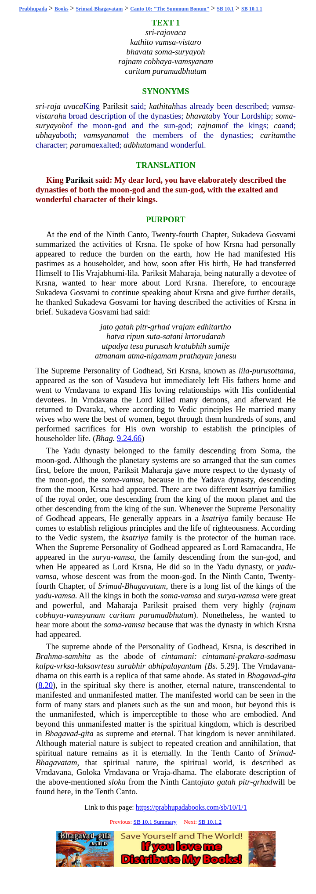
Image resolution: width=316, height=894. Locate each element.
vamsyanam (103, 135)
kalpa (45, 665)
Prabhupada (33, 9)
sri (40, 106)
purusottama (273, 370)
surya (101, 556)
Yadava (213, 479)
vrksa (65, 665)
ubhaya (48, 135)
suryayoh (50, 125)
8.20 (45, 685)
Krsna (145, 244)
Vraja (161, 772)
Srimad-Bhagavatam (99, 9)
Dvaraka (90, 409)
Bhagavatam (145, 585)
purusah (158, 346)
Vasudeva (132, 380)
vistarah (49, 115)
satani (173, 336)
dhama (47, 675)
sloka (116, 781)
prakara (251, 656)
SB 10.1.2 (210, 821)
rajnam (210, 125)
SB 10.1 (225, 9)
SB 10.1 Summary (154, 821)
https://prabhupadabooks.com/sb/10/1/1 (191, 807)
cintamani (177, 656)
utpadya (115, 346)
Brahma (49, 656)
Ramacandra (261, 547)
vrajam (183, 326)
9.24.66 (129, 438)
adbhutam (139, 144)
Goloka (88, 772)
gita (289, 675)
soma (284, 115)
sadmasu (281, 656)
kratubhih (190, 346)
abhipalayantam (174, 665)
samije (219, 346)
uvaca (74, 106)
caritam (273, 135)
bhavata (199, 115)
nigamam (162, 355)
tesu (136, 346)
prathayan (196, 355)
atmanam (110, 355)
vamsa (282, 106)
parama (82, 144)
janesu (225, 355)
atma (135, 355)
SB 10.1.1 (251, 9)
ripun (135, 336)
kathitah (162, 106)
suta (153, 336)
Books (61, 9)
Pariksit (114, 106)
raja (54, 106)
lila (132, 273)
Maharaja (184, 273)
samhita (78, 656)
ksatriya (253, 489)
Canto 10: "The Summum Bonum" (169, 9)
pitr (142, 326)
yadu (285, 566)
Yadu (71, 450)
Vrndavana (82, 390)
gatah (124, 326)
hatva (115, 336)
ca (278, 125)
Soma (270, 450)
